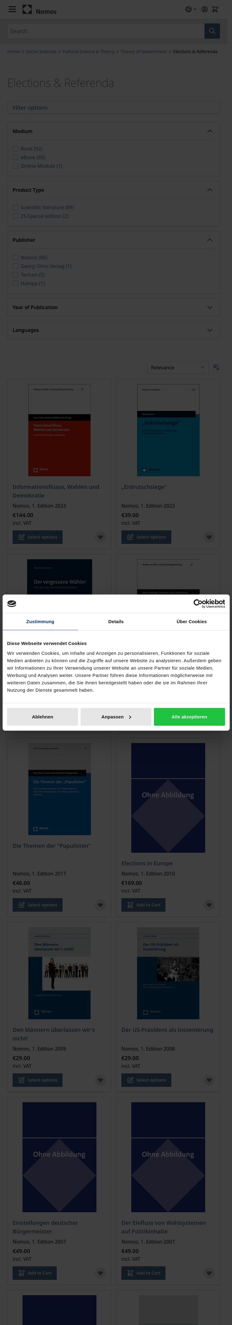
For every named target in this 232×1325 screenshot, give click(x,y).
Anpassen (116, 716)
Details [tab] (116, 621)
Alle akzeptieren (189, 716)
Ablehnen (42, 716)
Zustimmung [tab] (40, 621)
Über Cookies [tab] (192, 621)
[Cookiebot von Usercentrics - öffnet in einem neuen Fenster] (198, 603)
